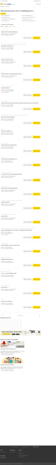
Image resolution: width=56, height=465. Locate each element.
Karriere (20, 452)
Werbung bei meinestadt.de (23, 455)
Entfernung (6, 26)
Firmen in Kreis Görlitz (14, 446)
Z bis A (14, 26)
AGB (1, 463)
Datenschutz (5, 463)
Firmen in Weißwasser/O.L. (25, 446)
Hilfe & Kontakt (12, 452)
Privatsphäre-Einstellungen (17, 463)
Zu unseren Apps (3, 452)
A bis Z (10, 26)
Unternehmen (21, 453)
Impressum (10, 463)
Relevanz (2, 26)
